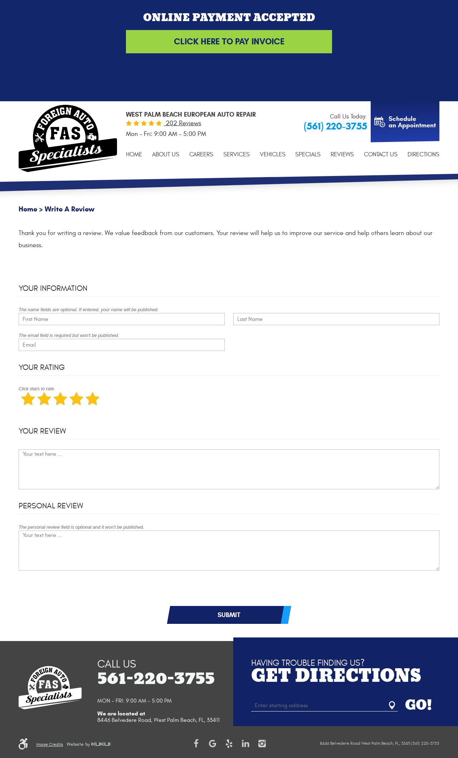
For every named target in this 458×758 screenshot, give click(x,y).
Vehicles (273, 154)
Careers (201, 154)
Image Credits (49, 744)
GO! (418, 705)
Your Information (53, 288)
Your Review (42, 431)
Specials (308, 154)
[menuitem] (134, 154)
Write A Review (69, 209)
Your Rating (42, 367)
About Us (165, 154)
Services (236, 154)
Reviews (342, 154)
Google (212, 743)
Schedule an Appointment (412, 122)
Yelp (229, 743)
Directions (423, 154)
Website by (88, 744)
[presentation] (73, 592)
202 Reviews (182, 123)
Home (134, 154)
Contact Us (381, 154)
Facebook (196, 743)
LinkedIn (245, 743)
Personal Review (51, 505)
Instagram (262, 743)
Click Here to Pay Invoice (229, 41)
